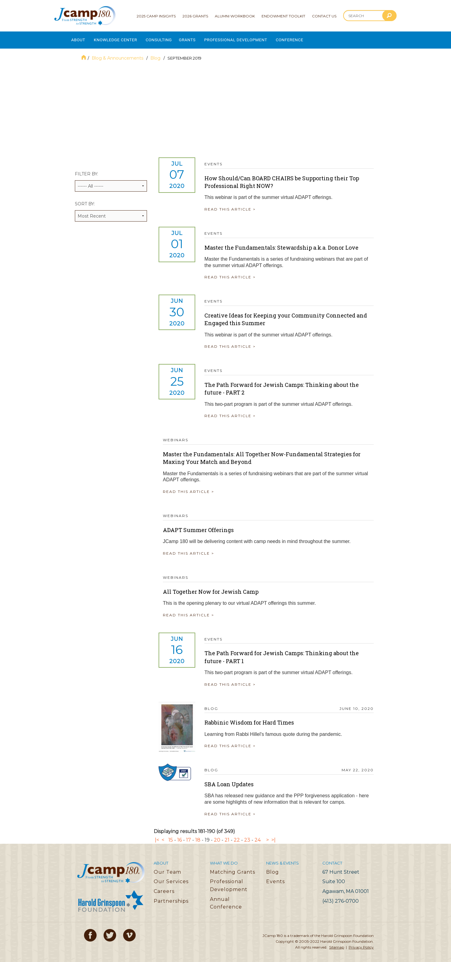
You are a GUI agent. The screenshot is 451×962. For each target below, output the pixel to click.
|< (157, 836)
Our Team (167, 869)
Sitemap (336, 944)
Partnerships (171, 897)
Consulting (167, 38)
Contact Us (324, 16)
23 (247, 836)
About (78, 38)
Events (275, 878)
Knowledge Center (120, 38)
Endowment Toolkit (283, 16)
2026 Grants (195, 16)
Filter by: (111, 178)
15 (170, 836)
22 (237, 836)
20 (217, 836)
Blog (156, 54)
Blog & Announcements (118, 54)
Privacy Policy (361, 944)
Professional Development (251, 38)
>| (273, 836)
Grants (198, 38)
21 (227, 836)
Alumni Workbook (235, 16)
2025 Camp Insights (156, 16)
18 (197, 836)
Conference (310, 38)
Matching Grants (232, 869)
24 (258, 836)
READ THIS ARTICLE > (234, 206)
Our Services (171, 878)
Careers (164, 888)
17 (188, 836)
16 (179, 836)
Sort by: (111, 208)
